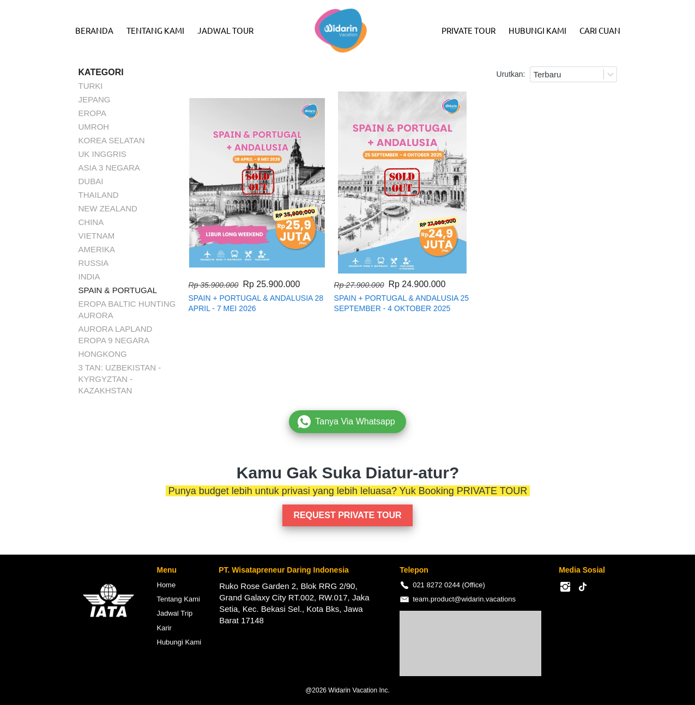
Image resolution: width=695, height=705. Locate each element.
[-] (565, 587)
